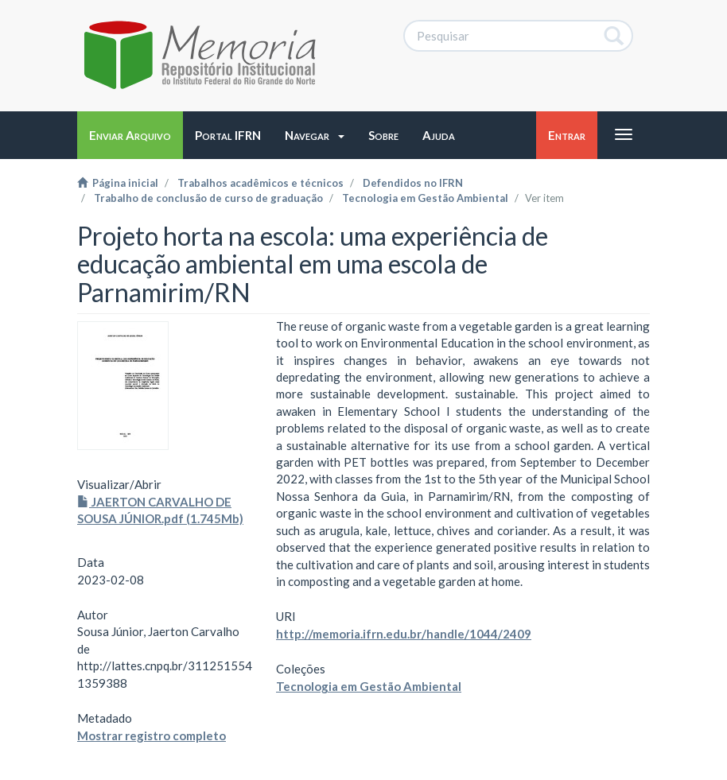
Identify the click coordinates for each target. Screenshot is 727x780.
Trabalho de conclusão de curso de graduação (208, 198)
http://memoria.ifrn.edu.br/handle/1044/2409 (403, 634)
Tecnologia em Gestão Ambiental (425, 198)
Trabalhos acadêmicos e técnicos (260, 183)
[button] (314, 135)
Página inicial (117, 183)
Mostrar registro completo (151, 735)
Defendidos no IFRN (413, 183)
